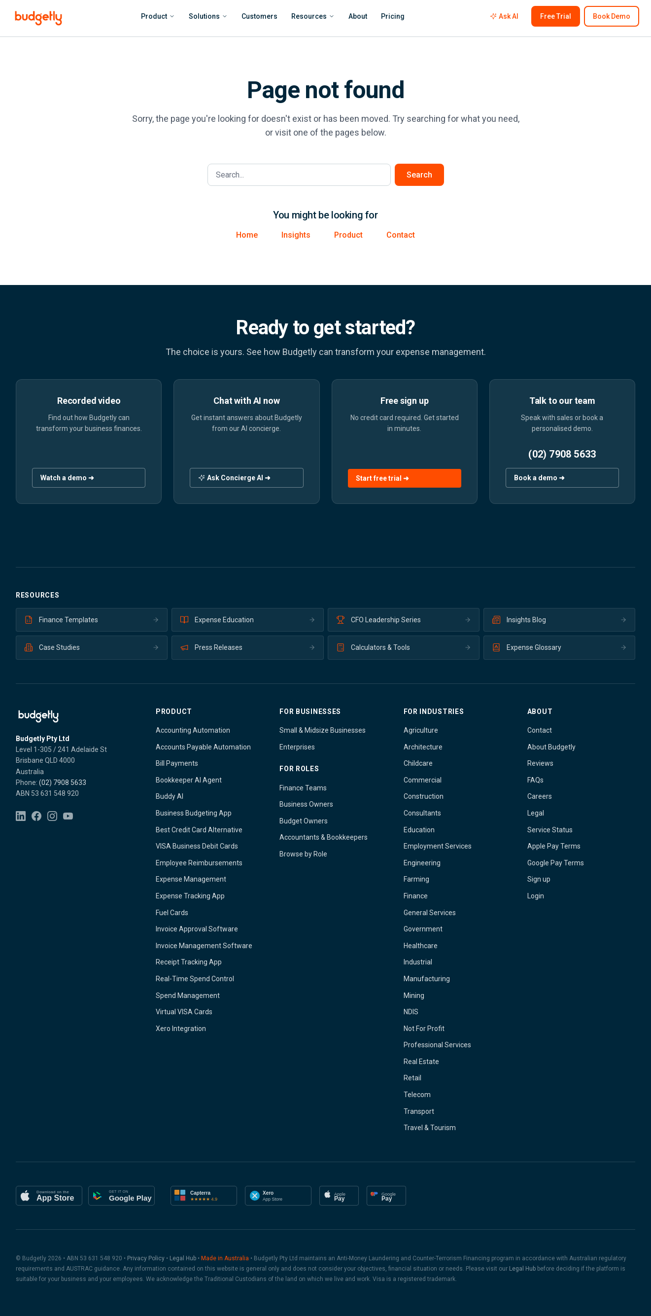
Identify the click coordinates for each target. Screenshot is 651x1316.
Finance (416, 896)
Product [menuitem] (158, 16)
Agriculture (421, 730)
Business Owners (306, 804)
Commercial (423, 780)
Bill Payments (177, 763)
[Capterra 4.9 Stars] (204, 1196)
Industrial (418, 962)
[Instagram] (52, 816)
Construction (424, 796)
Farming (416, 879)
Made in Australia (225, 1258)
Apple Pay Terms (554, 846)
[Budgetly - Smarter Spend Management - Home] (38, 18)
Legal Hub (183, 1258)
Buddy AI (169, 796)
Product (348, 235)
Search (419, 174)
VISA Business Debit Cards (197, 846)
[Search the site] (299, 175)
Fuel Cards (172, 913)
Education (419, 830)
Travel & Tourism (430, 1128)
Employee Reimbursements (199, 863)
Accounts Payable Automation (203, 747)
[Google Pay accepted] (386, 1196)
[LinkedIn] (21, 816)
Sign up (538, 879)
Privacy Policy (146, 1258)
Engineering (422, 863)
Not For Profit (424, 1028)
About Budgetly (551, 747)
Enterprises (297, 747)
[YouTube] (68, 816)
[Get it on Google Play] (121, 1196)
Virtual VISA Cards (184, 1012)
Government (423, 929)
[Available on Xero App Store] (278, 1196)
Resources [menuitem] (313, 16)
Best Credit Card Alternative (199, 830)
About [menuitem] (357, 16)
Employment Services (438, 846)
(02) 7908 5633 (562, 454)
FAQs (535, 780)
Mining (414, 995)
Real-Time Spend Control (195, 979)
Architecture (423, 747)
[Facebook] (36, 816)
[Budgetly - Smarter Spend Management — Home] (70, 716)
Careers (539, 796)
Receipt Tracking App (189, 962)
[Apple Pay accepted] (339, 1196)
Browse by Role (303, 854)
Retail (412, 1078)
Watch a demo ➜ (67, 478)
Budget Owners (303, 821)
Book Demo (611, 16)
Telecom (417, 1095)
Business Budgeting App (194, 813)
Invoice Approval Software (197, 929)
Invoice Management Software (204, 946)
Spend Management (188, 995)
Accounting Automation (193, 730)
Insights (295, 235)
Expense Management (191, 879)
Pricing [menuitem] (393, 16)
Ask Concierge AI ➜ (234, 478)
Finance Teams (303, 788)
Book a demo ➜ (539, 478)
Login (535, 896)
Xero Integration (181, 1028)
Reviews (540, 763)
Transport (419, 1111)
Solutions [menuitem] (208, 16)
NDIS (411, 1012)
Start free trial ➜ (382, 478)
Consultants (422, 813)
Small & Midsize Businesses (322, 730)
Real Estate (421, 1062)
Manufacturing (427, 979)
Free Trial (555, 16)
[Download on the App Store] (49, 1196)
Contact (400, 235)
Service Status (550, 830)
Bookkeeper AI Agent (189, 780)
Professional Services (437, 1045)
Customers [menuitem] (259, 16)
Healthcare (421, 946)
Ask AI (504, 16)
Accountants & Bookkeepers (323, 837)
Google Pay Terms (555, 863)
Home (247, 235)
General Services (430, 913)
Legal (535, 813)
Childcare (418, 763)
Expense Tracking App (190, 896)
